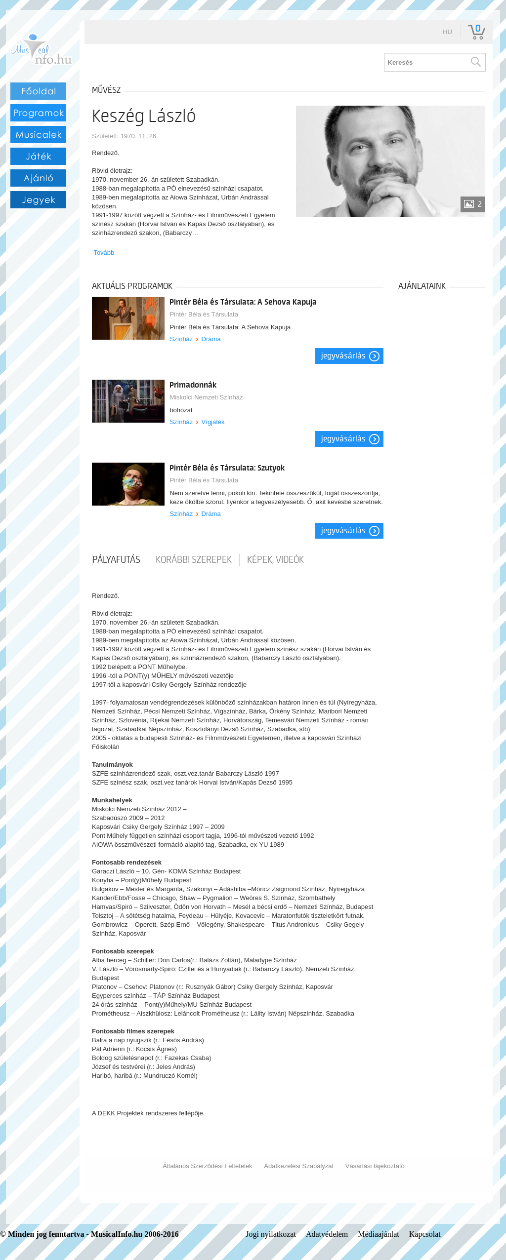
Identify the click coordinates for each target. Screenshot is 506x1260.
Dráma (211, 339)
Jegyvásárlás (343, 356)
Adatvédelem (327, 1234)
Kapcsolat (425, 1234)
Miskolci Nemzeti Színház (206, 397)
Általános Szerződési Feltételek (207, 1166)
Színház (181, 339)
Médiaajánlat (378, 1234)
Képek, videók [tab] (275, 559)
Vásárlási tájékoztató (375, 1166)
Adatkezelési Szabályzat (299, 1166)
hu (447, 32)
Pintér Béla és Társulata (203, 314)
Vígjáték (213, 422)
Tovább (103, 252)
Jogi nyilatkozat (271, 1234)
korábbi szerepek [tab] (194, 559)
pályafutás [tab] (116, 559)
